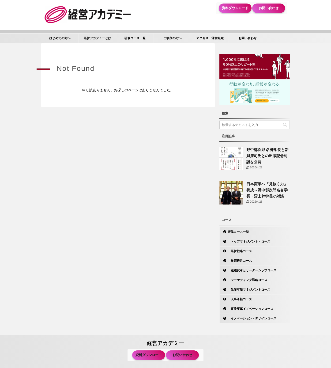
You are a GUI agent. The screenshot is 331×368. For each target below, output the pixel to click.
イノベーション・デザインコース (252, 318)
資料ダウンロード (235, 8)
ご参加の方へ (172, 38)
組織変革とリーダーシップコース (252, 270)
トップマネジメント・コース (249, 241)
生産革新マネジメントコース (249, 289)
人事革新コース (240, 299)
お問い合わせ (268, 8)
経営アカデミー (165, 343)
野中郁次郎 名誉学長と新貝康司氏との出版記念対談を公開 (267, 156)
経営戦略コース (240, 251)
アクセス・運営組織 (210, 38)
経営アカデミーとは (97, 38)
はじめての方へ (60, 38)
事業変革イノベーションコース (250, 309)
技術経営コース (240, 260)
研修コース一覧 (135, 38)
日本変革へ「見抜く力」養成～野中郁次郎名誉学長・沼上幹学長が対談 (267, 190)
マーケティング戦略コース (247, 280)
